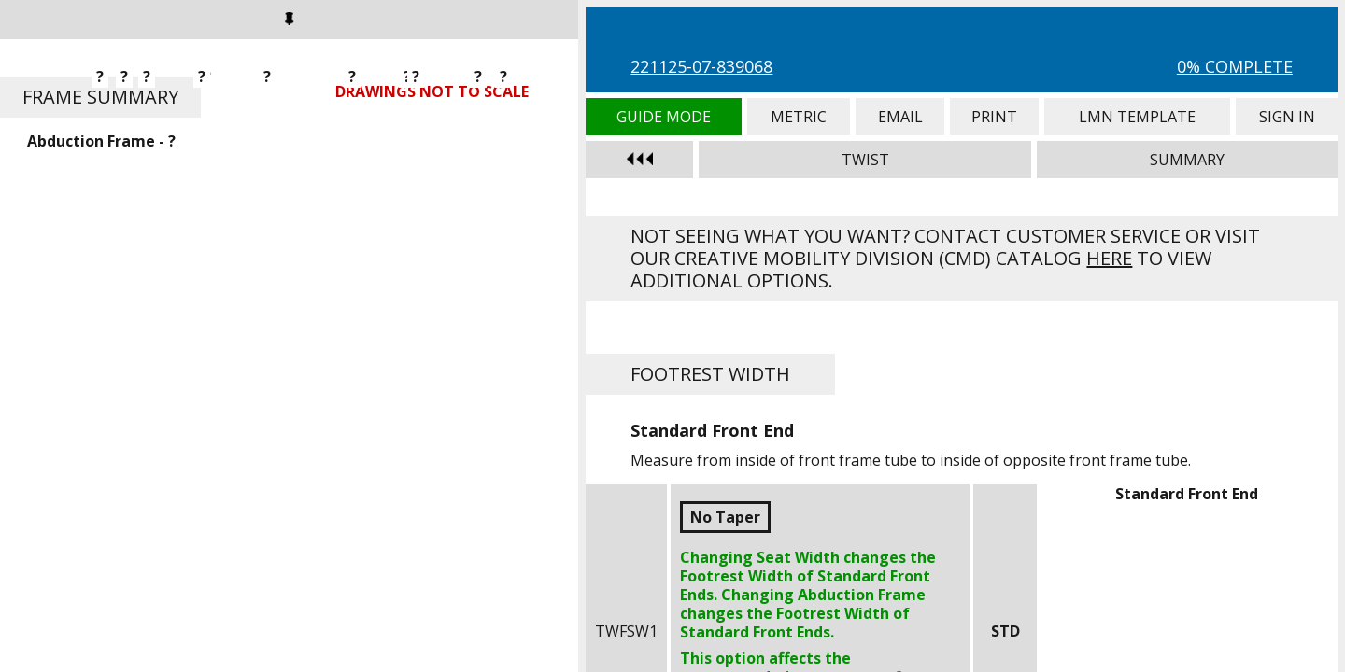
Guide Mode (663, 116)
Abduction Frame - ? (101, 141)
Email (899, 116)
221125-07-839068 (701, 66)
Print (995, 116)
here (1109, 258)
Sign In (1287, 116)
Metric (799, 116)
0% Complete (1235, 66)
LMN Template (1137, 116)
